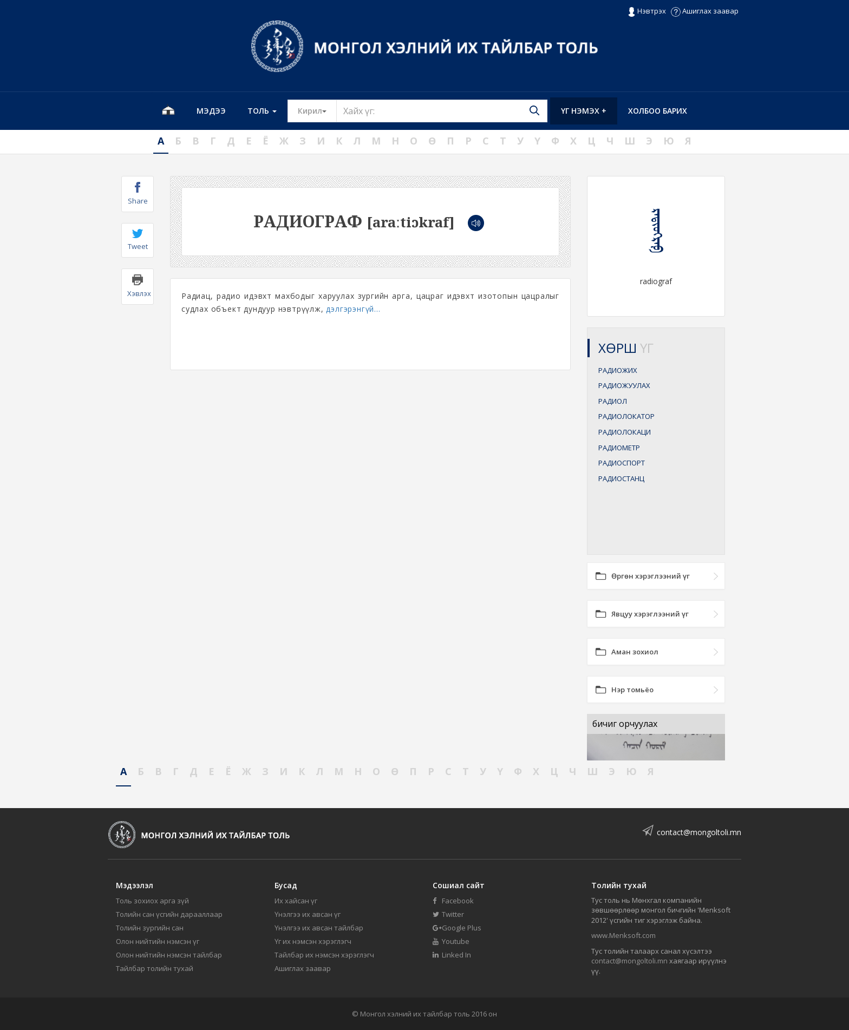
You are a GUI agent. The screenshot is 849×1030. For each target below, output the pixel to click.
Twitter (448, 914)
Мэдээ (211, 111)
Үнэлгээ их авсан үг (308, 914)
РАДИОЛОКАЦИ (624, 432)
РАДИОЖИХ (617, 370)
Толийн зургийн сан (150, 928)
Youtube (451, 941)
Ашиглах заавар (705, 11)
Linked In (452, 955)
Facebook (453, 901)
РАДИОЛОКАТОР (626, 416)
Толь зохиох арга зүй (152, 901)
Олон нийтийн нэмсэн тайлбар (169, 955)
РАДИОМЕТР (619, 447)
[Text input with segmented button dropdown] (441, 111)
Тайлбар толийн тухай (154, 968)
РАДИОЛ (612, 401)
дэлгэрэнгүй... (353, 309)
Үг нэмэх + (583, 111)
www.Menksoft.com (623, 935)
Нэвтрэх (647, 11)
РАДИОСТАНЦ (621, 478)
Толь (262, 111)
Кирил (317, 110)
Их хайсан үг (296, 901)
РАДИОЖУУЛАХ (624, 385)
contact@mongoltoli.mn (699, 832)
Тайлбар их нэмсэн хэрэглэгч (324, 955)
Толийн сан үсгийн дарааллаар (169, 914)
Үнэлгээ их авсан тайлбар (319, 928)
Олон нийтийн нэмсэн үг (157, 941)
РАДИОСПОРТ (621, 463)
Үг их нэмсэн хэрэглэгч (313, 941)
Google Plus (457, 928)
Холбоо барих (657, 111)
